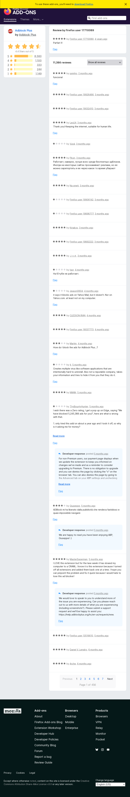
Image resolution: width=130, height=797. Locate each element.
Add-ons (40, 710)
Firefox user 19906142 (81, 199)
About (38, 716)
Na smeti (74, 185)
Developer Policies (46, 739)
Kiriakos (74, 227)
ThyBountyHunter (79, 406)
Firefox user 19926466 (82, 94)
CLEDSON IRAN (77, 315)
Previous (67, 678)
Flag (55, 49)
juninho (73, 73)
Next (110, 678)
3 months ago (102, 94)
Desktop (70, 716)
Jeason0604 (76, 291)
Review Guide (43, 762)
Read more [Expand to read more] (59, 436)
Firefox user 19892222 (81, 241)
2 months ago (85, 73)
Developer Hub (44, 733)
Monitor (101, 733)
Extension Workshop (47, 728)
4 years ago (101, 39)
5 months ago (79, 364)
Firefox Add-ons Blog (48, 722)
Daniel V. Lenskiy (78, 649)
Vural (72, 143)
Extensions (10, 19)
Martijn (73, 343)
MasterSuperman (78, 559)
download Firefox (83, 4)
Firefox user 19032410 (81, 108)
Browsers (102, 716)
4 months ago (82, 269)
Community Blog (45, 745)
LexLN (73, 122)
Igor (72, 269)
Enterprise (71, 728)
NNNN (73, 392)
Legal (32, 772)
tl (70, 364)
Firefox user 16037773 (82, 329)
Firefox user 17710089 (82, 39)
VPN (99, 722)
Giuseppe (75, 505)
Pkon (72, 158)
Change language (105, 780)
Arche (73, 663)
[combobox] (106, 18)
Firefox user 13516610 (81, 635)
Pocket (100, 739)
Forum (38, 751)
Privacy (7, 772)
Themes (24, 19)
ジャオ (73, 255)
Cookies (20, 772)
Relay (99, 728)
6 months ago (95, 649)
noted (33, 781)
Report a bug (42, 756)
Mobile (69, 722)
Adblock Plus (23, 30)
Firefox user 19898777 (82, 213)
